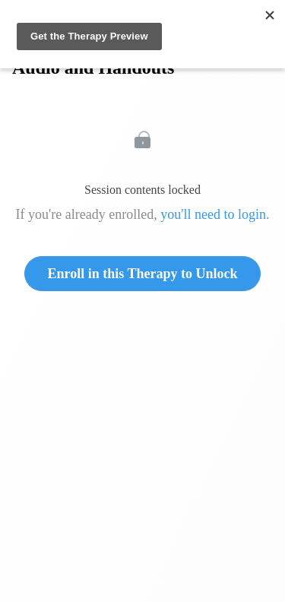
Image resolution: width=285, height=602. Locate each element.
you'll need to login (213, 214)
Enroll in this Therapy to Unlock (143, 273)
